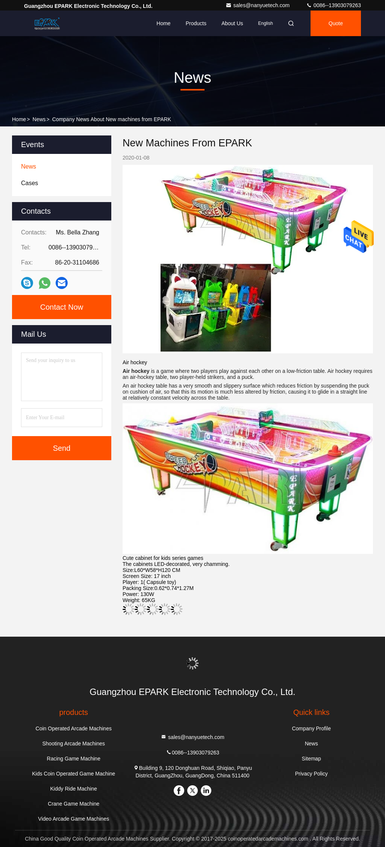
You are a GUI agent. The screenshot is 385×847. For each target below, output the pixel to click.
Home (163, 23)
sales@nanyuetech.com (258, 5)
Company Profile (311, 728)
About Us (232, 23)
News (39, 119)
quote (336, 23)
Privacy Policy (311, 774)
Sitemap (311, 759)
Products (196, 23)
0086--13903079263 (333, 5)
